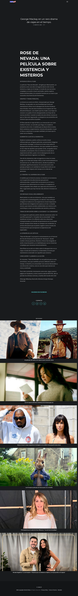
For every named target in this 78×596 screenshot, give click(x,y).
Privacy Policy (44, 590)
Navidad (60, 590)
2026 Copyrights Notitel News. (23, 590)
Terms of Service (53, 590)
